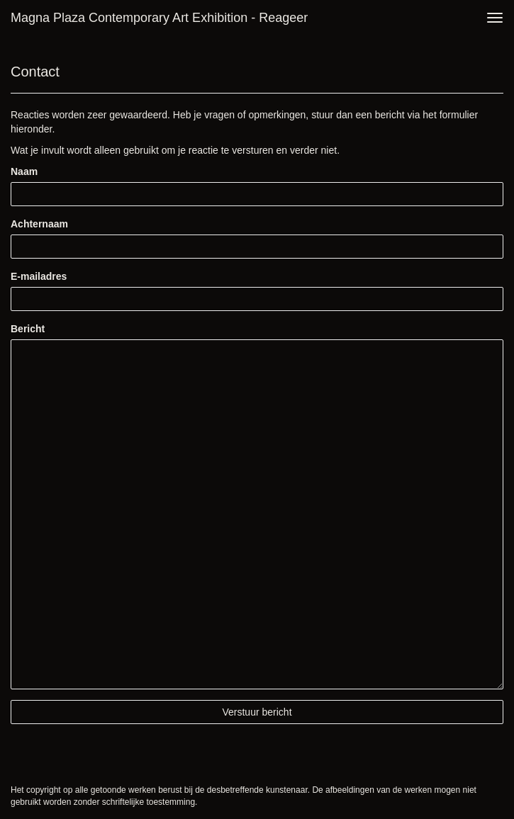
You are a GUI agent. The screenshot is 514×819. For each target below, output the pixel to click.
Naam (24, 171)
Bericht (28, 328)
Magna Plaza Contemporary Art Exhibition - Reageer (159, 18)
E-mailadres (39, 276)
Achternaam (39, 224)
